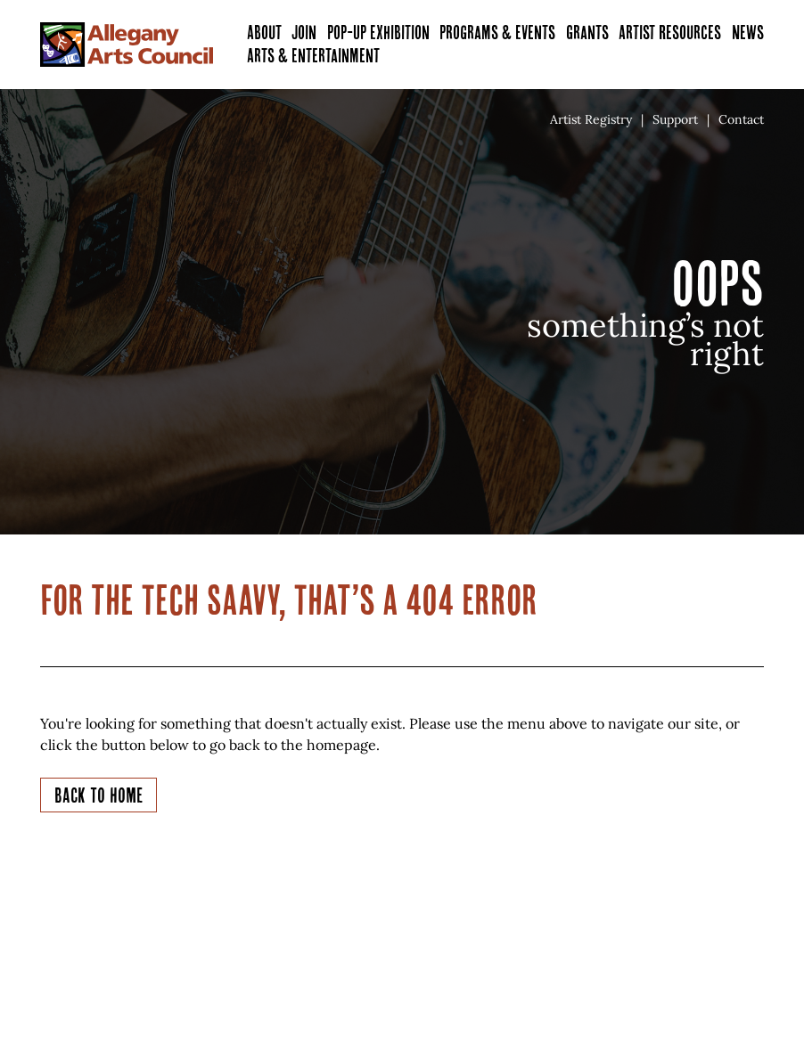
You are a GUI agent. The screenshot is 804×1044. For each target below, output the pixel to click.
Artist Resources (670, 32)
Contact (741, 119)
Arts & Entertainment (313, 56)
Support (675, 119)
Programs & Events (497, 32)
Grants (587, 32)
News (748, 32)
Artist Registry (591, 119)
